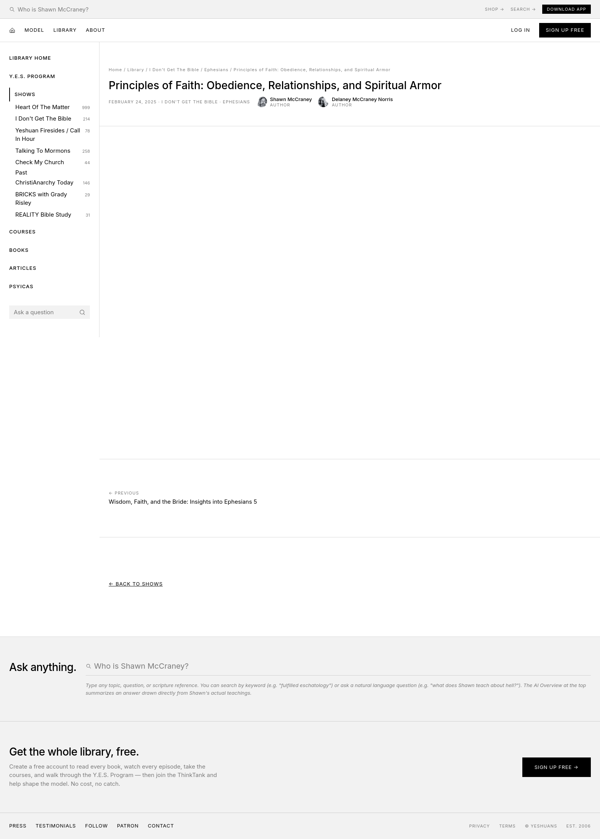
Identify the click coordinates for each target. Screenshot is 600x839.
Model (34, 30)
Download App (566, 9)
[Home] (12, 30)
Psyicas (21, 286)
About (95, 30)
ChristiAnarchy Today (52, 182)
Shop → (494, 9)
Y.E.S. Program (32, 76)
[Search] (82, 312)
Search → (523, 9)
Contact (161, 826)
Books (19, 250)
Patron (128, 826)
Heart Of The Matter (52, 107)
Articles (22, 268)
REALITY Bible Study (52, 215)
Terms (507, 826)
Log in (520, 30)
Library (65, 30)
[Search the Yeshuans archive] (248, 9)
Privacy (479, 826)
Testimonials (56, 826)
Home (115, 69)
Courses (22, 232)
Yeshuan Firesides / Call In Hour (52, 135)
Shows (25, 94)
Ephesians (216, 69)
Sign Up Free (565, 30)
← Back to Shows (136, 584)
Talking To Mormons (52, 151)
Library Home (30, 58)
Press (17, 826)
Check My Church (52, 162)
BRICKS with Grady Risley (52, 199)
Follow (96, 826)
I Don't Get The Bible (52, 118)
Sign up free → (557, 767)
